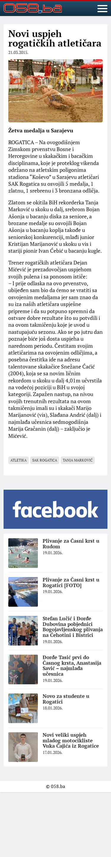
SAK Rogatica (44, 460)
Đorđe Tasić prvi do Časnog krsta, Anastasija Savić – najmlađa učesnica (72, 665)
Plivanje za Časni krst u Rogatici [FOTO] (71, 582)
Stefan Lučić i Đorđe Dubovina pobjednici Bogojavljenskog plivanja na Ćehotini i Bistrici (73, 626)
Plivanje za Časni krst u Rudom (71, 543)
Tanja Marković (78, 460)
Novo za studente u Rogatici (66, 699)
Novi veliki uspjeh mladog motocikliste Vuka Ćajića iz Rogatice (71, 740)
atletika (18, 460)
